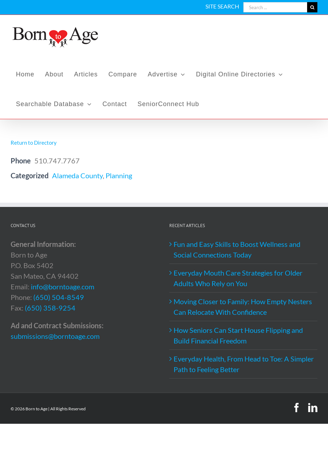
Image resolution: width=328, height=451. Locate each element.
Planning (119, 175)
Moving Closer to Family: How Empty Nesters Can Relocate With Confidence (243, 306)
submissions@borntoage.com (55, 336)
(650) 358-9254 (50, 307)
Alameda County (77, 175)
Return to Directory (34, 142)
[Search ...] (275, 7)
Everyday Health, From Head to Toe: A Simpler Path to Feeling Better (244, 364)
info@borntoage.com (62, 286)
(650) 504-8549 (58, 297)
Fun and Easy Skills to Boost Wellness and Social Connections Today (237, 249)
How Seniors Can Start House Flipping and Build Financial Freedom (238, 335)
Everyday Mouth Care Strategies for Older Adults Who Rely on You (238, 278)
